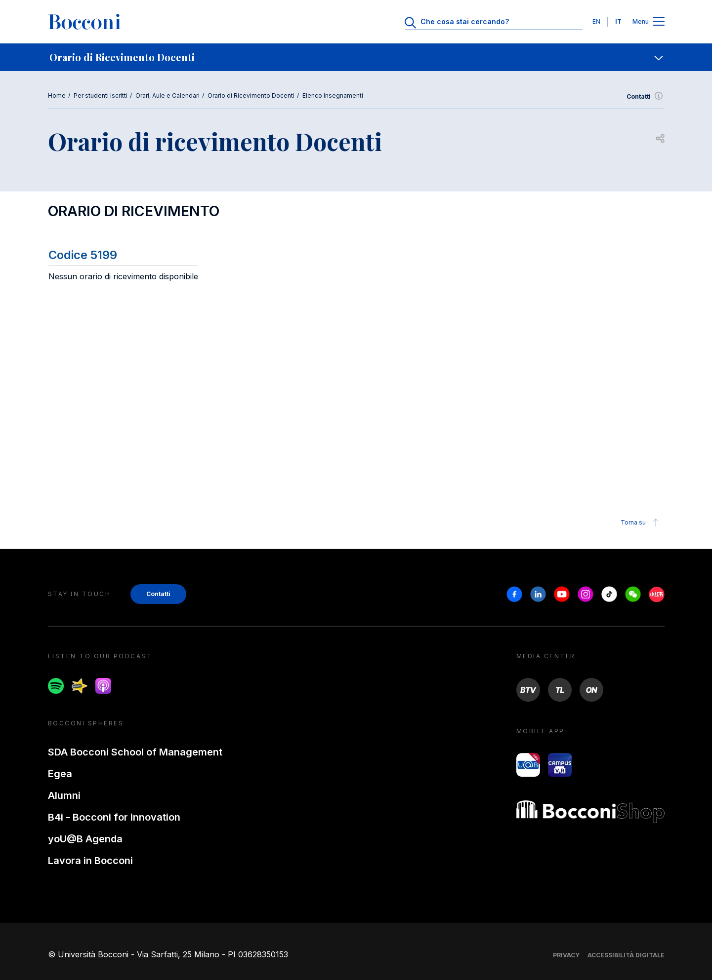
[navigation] (356, 57)
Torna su (641, 522)
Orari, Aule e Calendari (167, 95)
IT (618, 21)
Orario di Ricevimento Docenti (251, 95)
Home (57, 95)
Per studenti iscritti (100, 95)
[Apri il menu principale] (659, 22)
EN (596, 21)
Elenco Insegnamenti (332, 95)
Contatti (646, 97)
